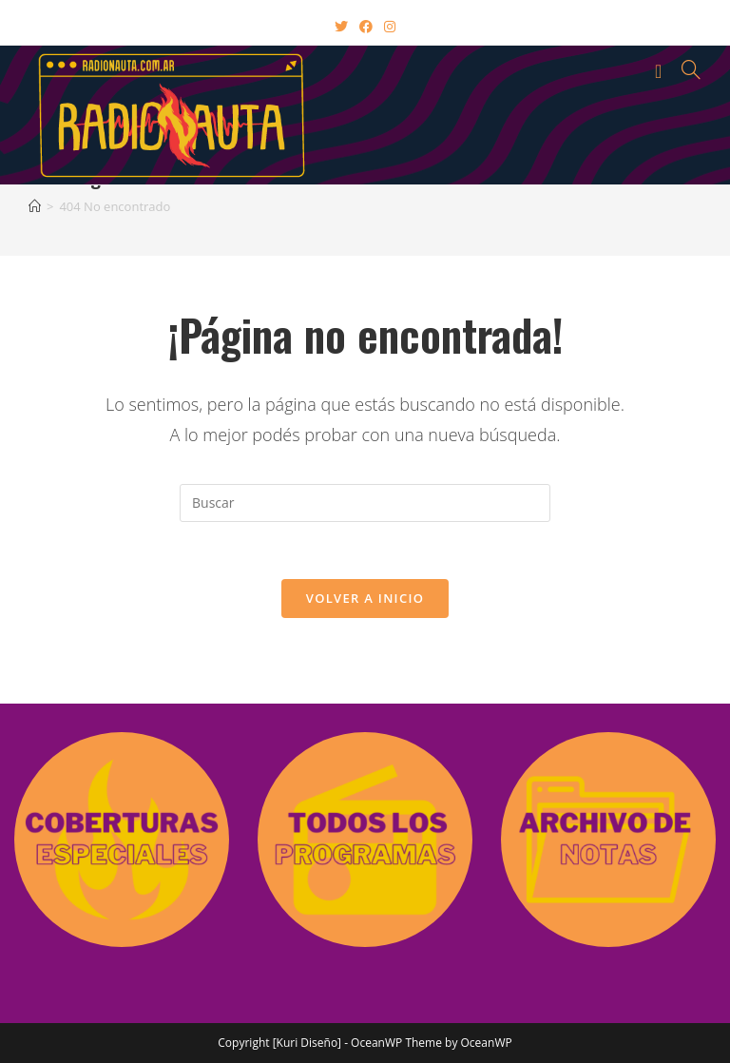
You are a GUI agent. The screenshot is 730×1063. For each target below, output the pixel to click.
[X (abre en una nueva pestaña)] (341, 26)
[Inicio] (35, 206)
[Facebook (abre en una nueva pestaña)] (366, 26)
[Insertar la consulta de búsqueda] (365, 503)
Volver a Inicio (365, 598)
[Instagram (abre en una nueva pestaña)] (389, 26)
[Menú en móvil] (661, 69)
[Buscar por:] (684, 69)
